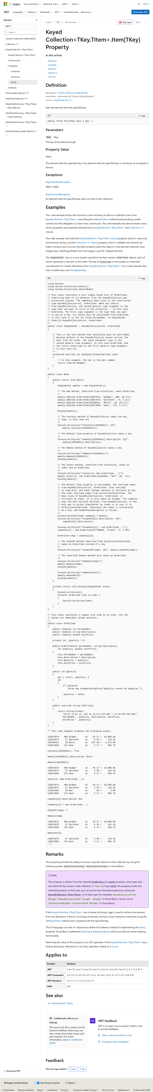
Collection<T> (137, 227)
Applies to (52, 72)
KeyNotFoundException (58, 194)
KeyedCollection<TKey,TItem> (61, 219)
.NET (58, 22)
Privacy (64, 1090)
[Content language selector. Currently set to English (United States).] (16, 1083)
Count (115, 946)
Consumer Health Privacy (84, 1090)
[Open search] (139, 4)
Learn (48, 22)
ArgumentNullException (58, 181)
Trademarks (122, 1090)
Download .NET (140, 12)
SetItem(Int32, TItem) (62, 1003)
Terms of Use (108, 1090)
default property (101, 931)
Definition (52, 61)
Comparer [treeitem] (15, 71)
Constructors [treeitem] (14, 60)
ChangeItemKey (78, 270)
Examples (52, 64)
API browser (70, 22)
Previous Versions (26, 1090)
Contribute (52, 1090)
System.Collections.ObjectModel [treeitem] (21, 38)
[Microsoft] (5, 4)
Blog (40, 1090)
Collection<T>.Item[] (86, 242)
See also (52, 76)
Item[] (142, 927)
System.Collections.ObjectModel (73, 92)
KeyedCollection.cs (62, 100)
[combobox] (20, 26)
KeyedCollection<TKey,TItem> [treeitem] (22, 55)
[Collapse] (36, 20)
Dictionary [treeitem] (15, 76)
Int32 (113, 886)
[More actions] (145, 22)
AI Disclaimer (8, 1090)
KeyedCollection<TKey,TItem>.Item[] (98, 238)
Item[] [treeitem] (13, 82)
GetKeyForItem (101, 219)
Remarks (52, 68)
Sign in (146, 3)
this (74, 927)
